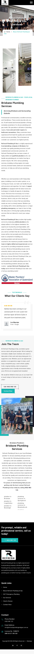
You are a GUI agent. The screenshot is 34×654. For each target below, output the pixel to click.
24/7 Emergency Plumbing (11, 594)
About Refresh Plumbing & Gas (13, 591)
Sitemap (29, 641)
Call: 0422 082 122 (10, 387)
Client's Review (8, 601)
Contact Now (8, 391)
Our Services (7, 598)
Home (7, 32)
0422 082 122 (10, 540)
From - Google (15, 324)
